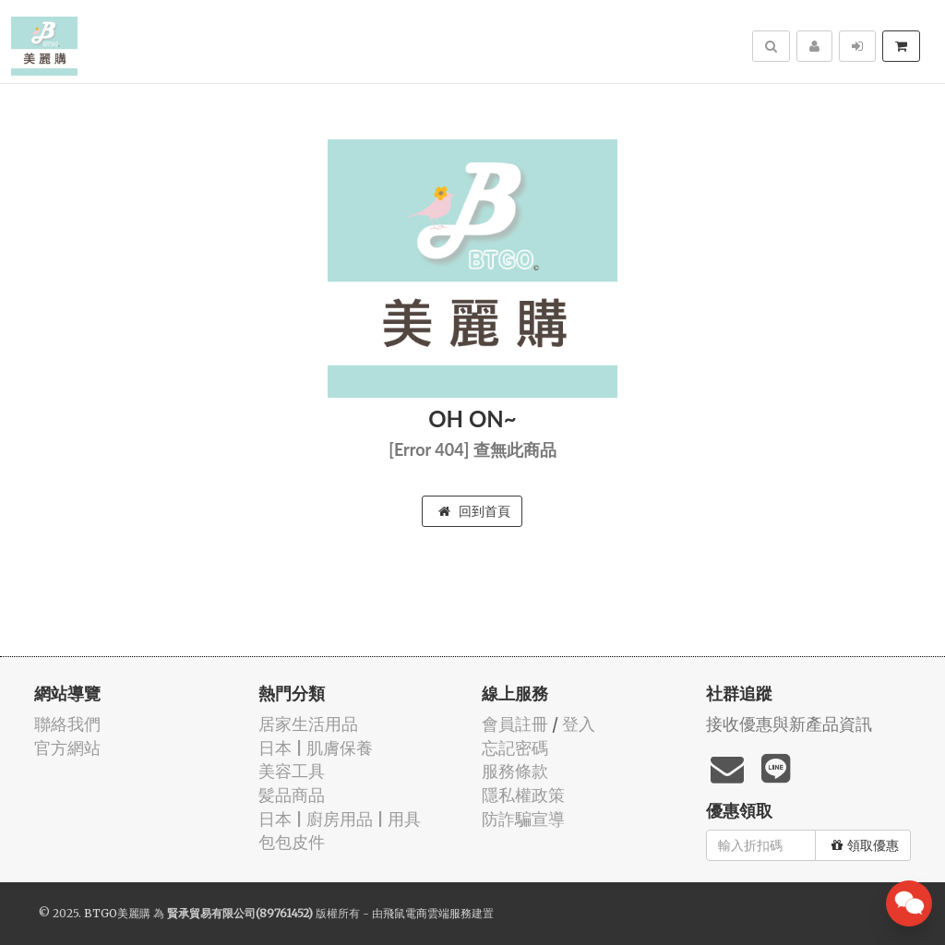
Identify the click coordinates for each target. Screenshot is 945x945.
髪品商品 (291, 795)
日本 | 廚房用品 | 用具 (339, 819)
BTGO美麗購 (117, 913)
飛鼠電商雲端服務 (427, 913)
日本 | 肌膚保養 (315, 748)
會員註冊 (515, 724)
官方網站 (67, 748)
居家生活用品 (308, 724)
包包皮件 (291, 842)
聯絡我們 (67, 724)
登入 (578, 724)
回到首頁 (474, 511)
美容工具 (291, 771)
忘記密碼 (515, 748)
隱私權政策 (523, 795)
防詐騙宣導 (523, 819)
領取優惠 (865, 845)
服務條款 (515, 771)
